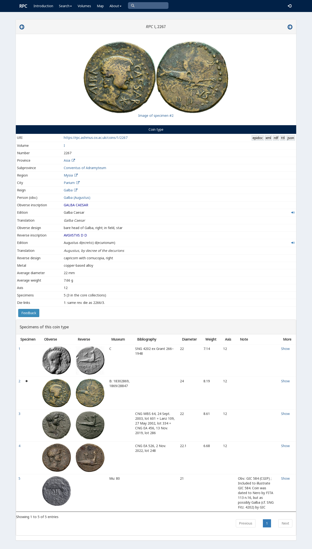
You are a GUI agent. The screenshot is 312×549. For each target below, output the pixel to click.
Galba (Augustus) (77, 197)
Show (285, 348)
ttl (283, 138)
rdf (276, 138)
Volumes (84, 6)
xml (268, 138)
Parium (69, 182)
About (115, 6)
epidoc (258, 138)
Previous (245, 523)
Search (65, 6)
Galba (68, 190)
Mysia (68, 175)
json (290, 138)
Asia (67, 160)
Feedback (28, 313)
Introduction (43, 6)
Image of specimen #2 (155, 115)
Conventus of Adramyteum (85, 167)
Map (100, 6)
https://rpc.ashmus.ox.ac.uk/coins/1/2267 (95, 137)
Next (285, 523)
